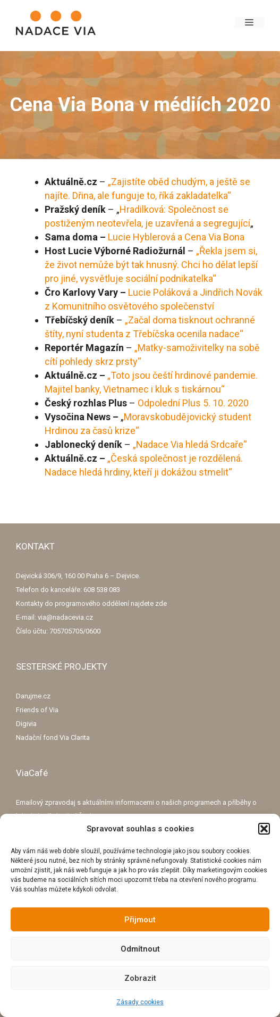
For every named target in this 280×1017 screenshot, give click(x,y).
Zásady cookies (140, 1002)
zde (161, 603)
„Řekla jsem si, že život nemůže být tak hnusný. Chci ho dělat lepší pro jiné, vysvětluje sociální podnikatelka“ (151, 264)
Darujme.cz (33, 696)
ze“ (132, 430)
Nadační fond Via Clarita (53, 737)
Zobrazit (140, 978)
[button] (264, 828)
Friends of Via (37, 710)
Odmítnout (140, 949)
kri (119, 430)
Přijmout (140, 919)
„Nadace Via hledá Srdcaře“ (190, 444)
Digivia (26, 724)
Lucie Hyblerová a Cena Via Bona (176, 237)
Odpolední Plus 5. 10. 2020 (193, 403)
